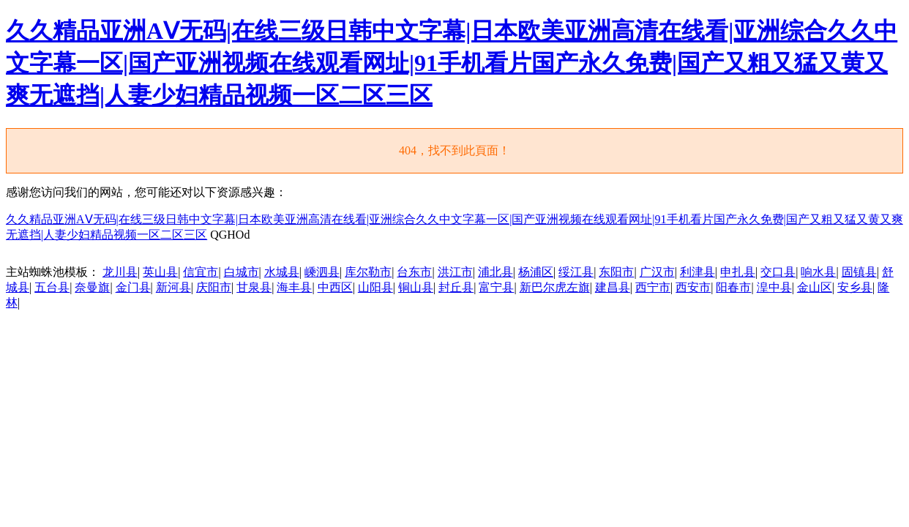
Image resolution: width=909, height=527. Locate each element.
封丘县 (456, 287)
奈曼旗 (92, 287)
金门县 (133, 287)
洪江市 (455, 272)
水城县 (281, 272)
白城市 (241, 272)
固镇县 (859, 272)
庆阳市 (213, 287)
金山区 (814, 287)
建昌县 (612, 287)
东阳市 (616, 272)
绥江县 (576, 272)
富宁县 (496, 287)
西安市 (693, 287)
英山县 (160, 272)
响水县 (818, 272)
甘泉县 (254, 287)
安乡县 (854, 287)
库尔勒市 (368, 272)
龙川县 (120, 272)
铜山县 (415, 287)
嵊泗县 (322, 272)
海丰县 (294, 287)
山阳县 (375, 287)
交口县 (778, 272)
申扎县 (737, 272)
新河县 (173, 287)
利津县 (697, 272)
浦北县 (495, 272)
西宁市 (652, 287)
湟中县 (774, 287)
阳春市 (733, 287)
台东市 (414, 272)
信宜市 (200, 272)
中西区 (335, 287)
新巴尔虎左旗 (555, 287)
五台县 (52, 287)
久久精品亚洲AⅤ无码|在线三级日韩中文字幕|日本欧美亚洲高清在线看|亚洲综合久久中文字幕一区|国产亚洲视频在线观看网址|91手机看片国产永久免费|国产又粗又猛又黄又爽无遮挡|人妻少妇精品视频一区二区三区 (451, 63)
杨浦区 (535, 272)
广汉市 (657, 272)
